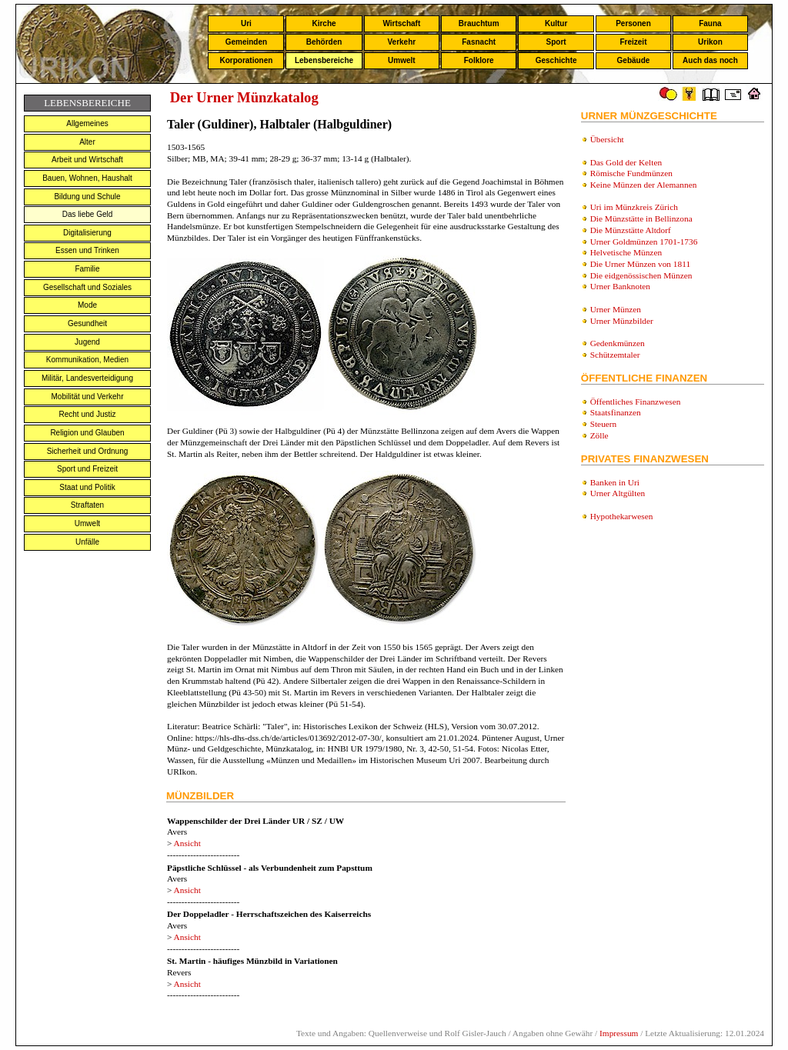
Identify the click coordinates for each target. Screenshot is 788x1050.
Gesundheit (87, 323)
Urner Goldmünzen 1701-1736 (644, 241)
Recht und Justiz (87, 414)
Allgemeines (87, 123)
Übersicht (607, 139)
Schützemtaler (615, 354)
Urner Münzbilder (621, 320)
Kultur (556, 23)
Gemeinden (246, 42)
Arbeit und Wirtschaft (87, 159)
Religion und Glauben (87, 432)
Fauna (710, 23)
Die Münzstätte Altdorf (630, 230)
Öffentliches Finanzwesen (635, 401)
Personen (633, 23)
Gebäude (633, 60)
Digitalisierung (87, 232)
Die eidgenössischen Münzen (641, 275)
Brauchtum (479, 23)
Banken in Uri (614, 482)
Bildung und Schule (87, 196)
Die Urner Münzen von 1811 (640, 263)
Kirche (324, 23)
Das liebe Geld (87, 214)
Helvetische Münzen (626, 252)
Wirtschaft (401, 23)
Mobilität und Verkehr (88, 396)
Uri (246, 23)
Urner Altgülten (617, 493)
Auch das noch (710, 60)
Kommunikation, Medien (87, 359)
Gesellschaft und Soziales (87, 287)
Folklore (479, 60)
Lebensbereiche (324, 60)
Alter (87, 142)
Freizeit (632, 42)
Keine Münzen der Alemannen (643, 184)
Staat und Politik (87, 487)
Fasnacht (479, 42)
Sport (556, 42)
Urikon (710, 42)
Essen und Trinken (87, 250)
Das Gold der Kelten (626, 162)
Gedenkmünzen (617, 343)
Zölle (599, 435)
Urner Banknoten (620, 286)
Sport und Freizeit (87, 469)
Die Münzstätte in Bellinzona (641, 218)
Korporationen (245, 60)
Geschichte (556, 60)
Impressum (618, 1033)
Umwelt (402, 60)
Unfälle (87, 542)
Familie (87, 269)
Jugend (87, 342)
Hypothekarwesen (621, 516)
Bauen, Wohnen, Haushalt (87, 178)
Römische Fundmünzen (631, 173)
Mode (87, 305)
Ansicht (187, 843)
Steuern (603, 423)
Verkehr (401, 42)
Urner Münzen (615, 309)
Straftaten (87, 505)
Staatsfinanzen (615, 412)
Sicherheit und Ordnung (88, 451)
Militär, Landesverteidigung (87, 378)
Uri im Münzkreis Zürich (634, 207)
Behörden (324, 42)
